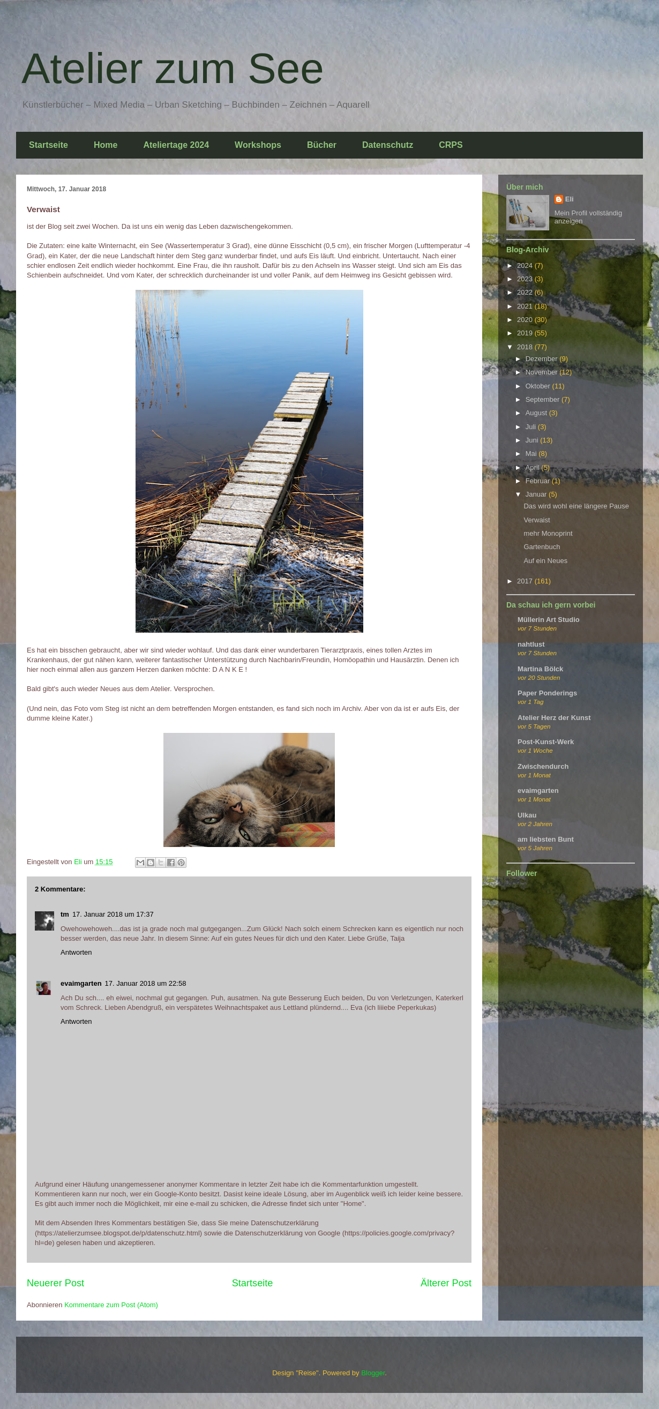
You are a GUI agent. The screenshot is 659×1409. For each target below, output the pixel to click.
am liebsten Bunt (546, 839)
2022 (526, 292)
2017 (526, 581)
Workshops (258, 144)
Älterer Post (446, 1283)
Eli (569, 199)
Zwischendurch (543, 766)
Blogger (373, 1373)
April (534, 467)
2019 (526, 333)
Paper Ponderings (547, 693)
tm (65, 914)
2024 (526, 265)
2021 (526, 306)
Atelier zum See (172, 68)
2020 (526, 320)
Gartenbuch (541, 547)
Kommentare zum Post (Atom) (111, 1305)
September (543, 399)
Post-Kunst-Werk (546, 742)
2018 (526, 347)
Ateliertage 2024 (176, 144)
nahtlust (531, 644)
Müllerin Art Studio (549, 620)
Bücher (321, 144)
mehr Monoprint (547, 533)
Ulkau (527, 815)
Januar (537, 494)
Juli (532, 427)
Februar (539, 481)
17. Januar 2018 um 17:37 (113, 914)
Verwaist (536, 520)
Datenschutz (387, 144)
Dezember (543, 359)
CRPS (450, 144)
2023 (526, 279)
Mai (532, 453)
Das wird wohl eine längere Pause (576, 506)
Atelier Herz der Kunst (554, 718)
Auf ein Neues (545, 561)
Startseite (48, 144)
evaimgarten (81, 983)
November (543, 372)
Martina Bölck (540, 669)
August (537, 413)
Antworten (76, 952)
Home (105, 144)
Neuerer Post (55, 1283)
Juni (533, 440)
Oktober (539, 386)
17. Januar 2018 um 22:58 (145, 983)
